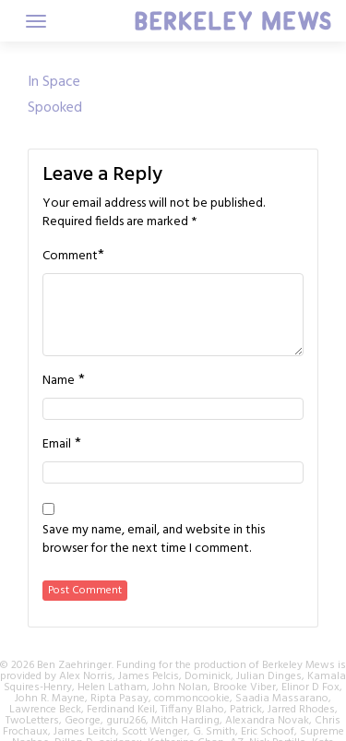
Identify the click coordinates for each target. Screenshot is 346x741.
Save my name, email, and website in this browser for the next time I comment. (153, 539)
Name (58, 381)
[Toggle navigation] (36, 21)
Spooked (55, 108)
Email (56, 445)
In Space (54, 82)
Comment (70, 256)
